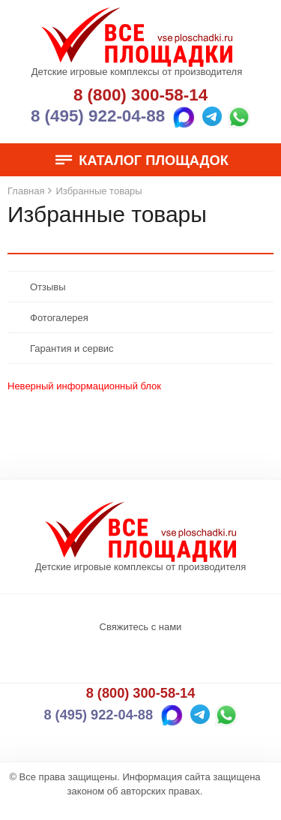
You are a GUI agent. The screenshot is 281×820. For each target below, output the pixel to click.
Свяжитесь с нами (141, 626)
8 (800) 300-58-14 (140, 95)
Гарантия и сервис (72, 348)
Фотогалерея (59, 317)
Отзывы (48, 287)
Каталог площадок (140, 160)
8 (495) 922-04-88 (98, 116)
